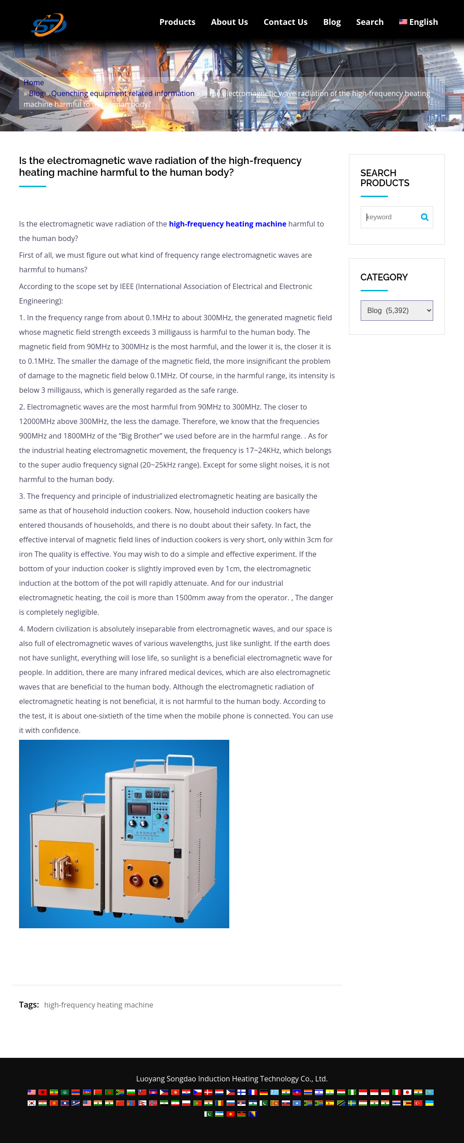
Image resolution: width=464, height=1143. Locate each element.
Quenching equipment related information (122, 93)
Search (370, 21)
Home (34, 82)
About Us (229, 21)
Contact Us (286, 21)
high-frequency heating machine (226, 224)
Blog (332, 21)
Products (178, 21)
